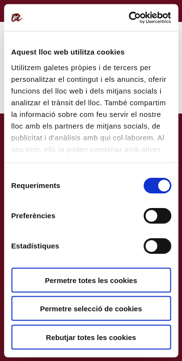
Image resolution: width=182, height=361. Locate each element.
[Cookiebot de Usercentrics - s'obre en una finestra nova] (129, 17)
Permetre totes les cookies (91, 280)
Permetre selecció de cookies (91, 308)
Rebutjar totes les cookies (91, 337)
